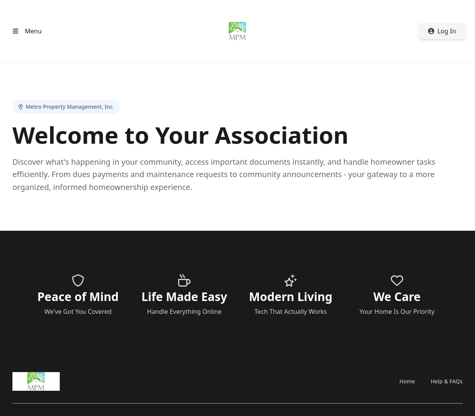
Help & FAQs (447, 381)
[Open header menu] (25, 31)
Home (407, 381)
